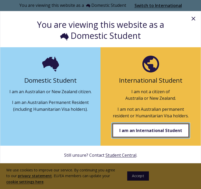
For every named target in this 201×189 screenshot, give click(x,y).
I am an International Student (150, 130)
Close (193, 18)
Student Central (120, 155)
